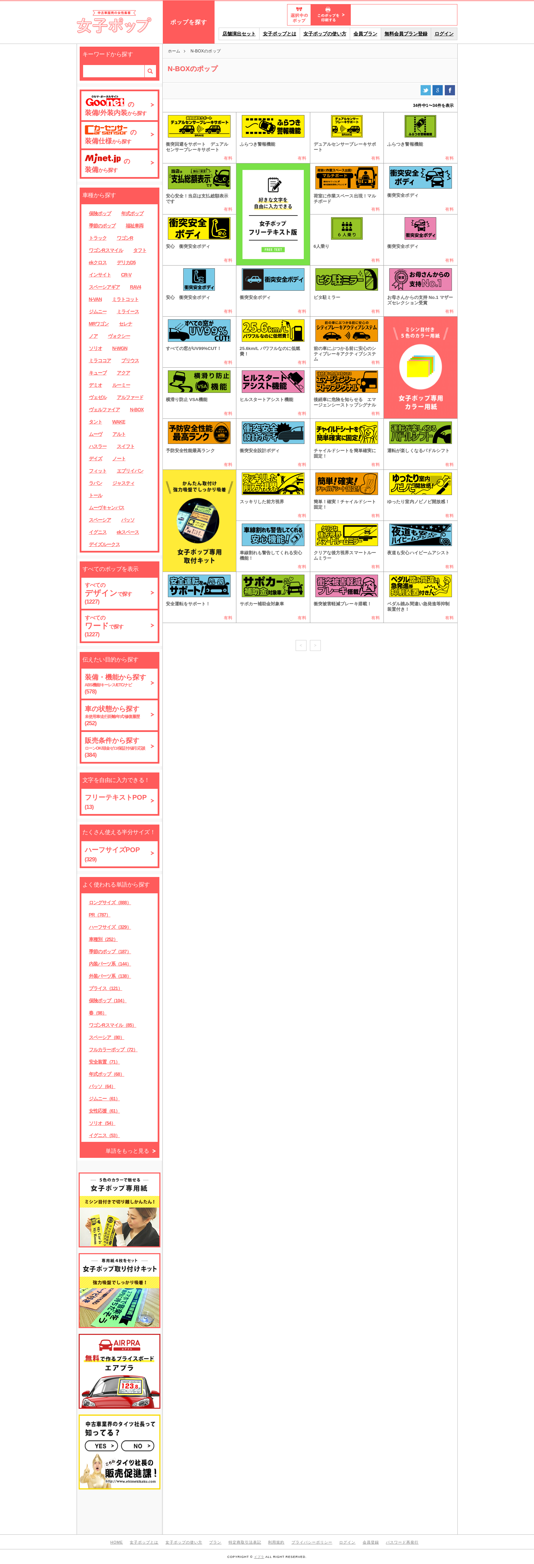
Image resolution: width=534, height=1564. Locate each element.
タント (95, 422)
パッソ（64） (102, 1086)
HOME (116, 1542)
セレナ (125, 323)
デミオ (95, 385)
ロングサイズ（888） (110, 902)
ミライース (128, 311)
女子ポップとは (279, 33)
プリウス (130, 360)
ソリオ (95, 348)
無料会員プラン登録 (405, 33)
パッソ (128, 520)
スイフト (126, 446)
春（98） (98, 1013)
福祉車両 (134, 225)
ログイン (444, 33)
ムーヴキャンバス (106, 507)
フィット (98, 471)
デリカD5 (126, 262)
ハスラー (98, 446)
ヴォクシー (119, 336)
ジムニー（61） (104, 1098)
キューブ (98, 373)
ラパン (95, 483)
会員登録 (371, 1542)
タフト (139, 250)
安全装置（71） (104, 1062)
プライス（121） (105, 988)
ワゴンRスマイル (106, 250)
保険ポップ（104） (108, 1000)
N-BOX (137, 409)
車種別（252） (103, 939)
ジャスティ (123, 483)
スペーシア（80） (107, 1037)
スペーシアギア (104, 287)
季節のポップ (102, 225)
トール (95, 495)
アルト (119, 434)
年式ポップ (132, 213)
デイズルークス (104, 544)
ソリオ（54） (102, 1123)
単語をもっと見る (127, 1151)
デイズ (95, 458)
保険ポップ (100, 213)
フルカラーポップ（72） (113, 1049)
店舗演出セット (239, 33)
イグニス (98, 532)
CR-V (126, 274)
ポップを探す (188, 22)
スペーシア (100, 520)
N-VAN (95, 299)
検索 (150, 71)
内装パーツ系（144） (110, 964)
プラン (215, 1542)
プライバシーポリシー (312, 1542)
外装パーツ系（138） (110, 976)
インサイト (100, 274)
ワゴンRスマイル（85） (113, 1025)
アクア (123, 373)
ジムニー (98, 311)
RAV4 (135, 287)
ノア (93, 336)
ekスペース (128, 532)
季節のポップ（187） (110, 951)
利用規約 (276, 1542)
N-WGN (119, 348)
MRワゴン (99, 323)
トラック (98, 238)
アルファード (130, 397)
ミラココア (100, 360)
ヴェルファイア (104, 409)
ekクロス (98, 262)
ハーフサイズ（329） (110, 927)
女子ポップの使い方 (324, 33)
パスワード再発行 (402, 1542)
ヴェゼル (98, 397)
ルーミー (121, 385)
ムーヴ (95, 434)
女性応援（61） (104, 1111)
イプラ (259, 1557)
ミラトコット (125, 299)
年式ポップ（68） (107, 1074)
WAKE (118, 422)
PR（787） (100, 914)
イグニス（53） (104, 1135)
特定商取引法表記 (245, 1542)
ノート (119, 458)
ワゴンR (125, 238)
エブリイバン (130, 471)
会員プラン (365, 33)
